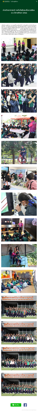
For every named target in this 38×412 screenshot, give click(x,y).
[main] (19, 11)
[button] (1, 1)
